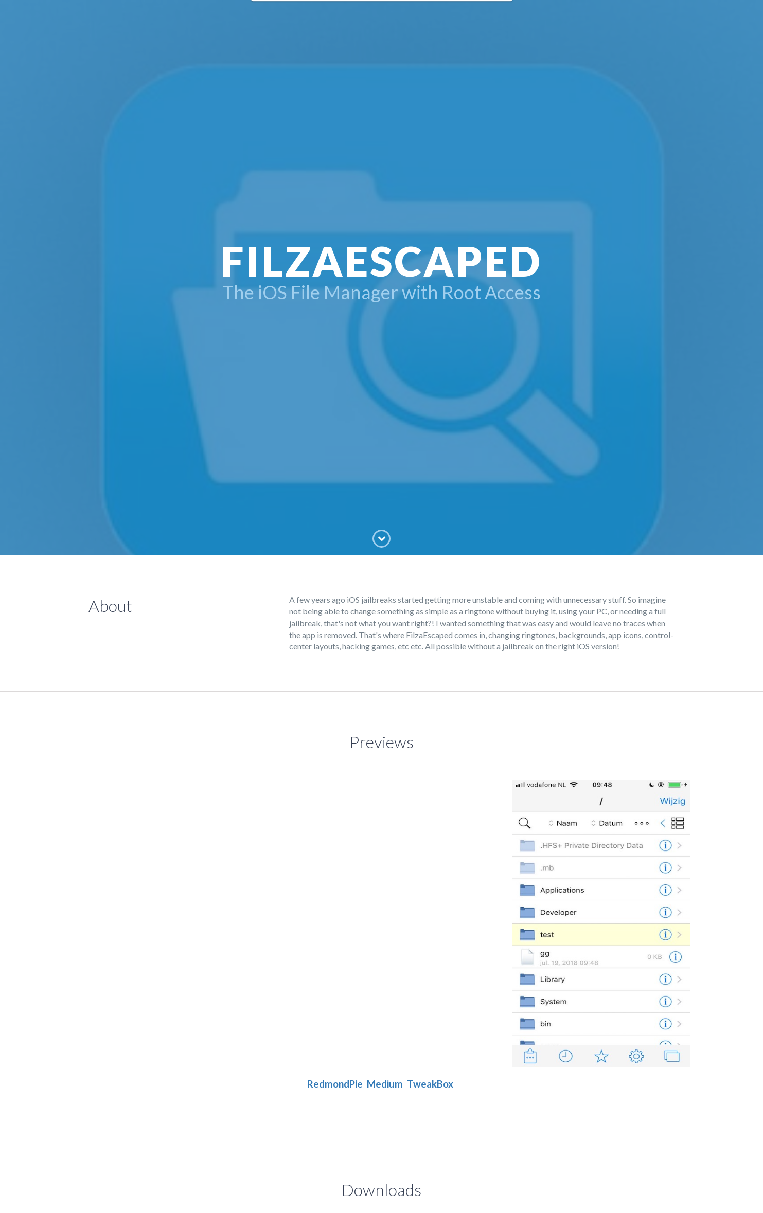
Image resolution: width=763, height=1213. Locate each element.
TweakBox (430, 1084)
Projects (416, 16)
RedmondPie (335, 1084)
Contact (487, 16)
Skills (452, 16)
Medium (385, 1084)
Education (371, 16)
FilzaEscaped (318, 16)
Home (272, 16)
